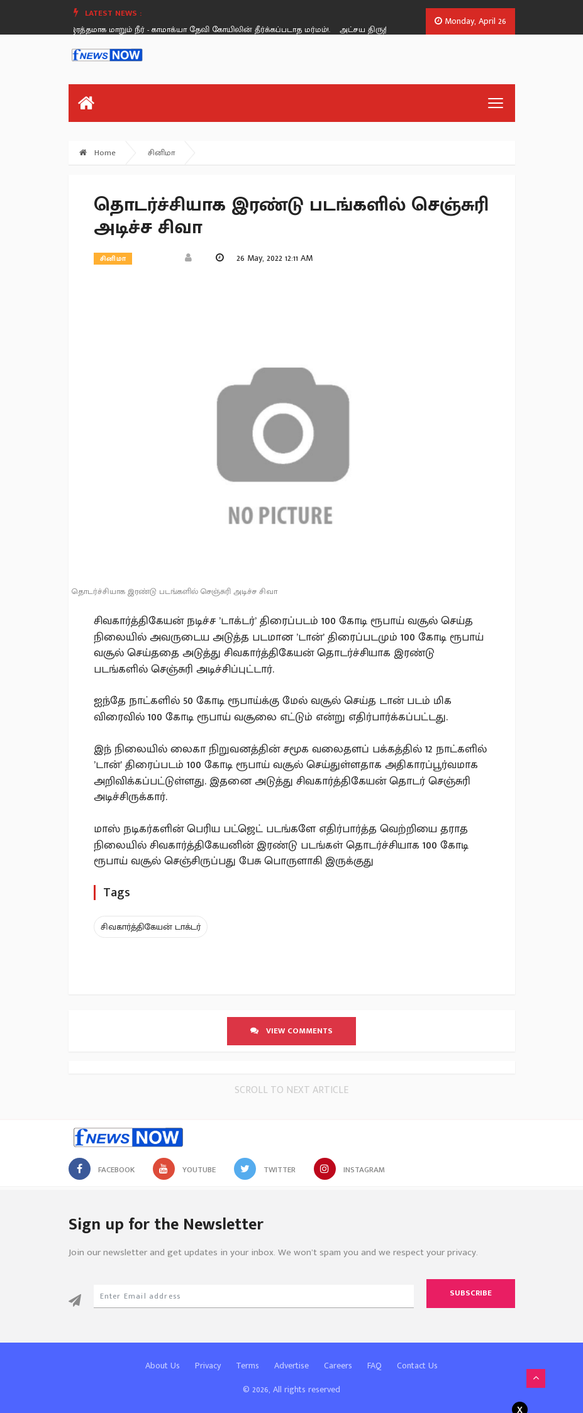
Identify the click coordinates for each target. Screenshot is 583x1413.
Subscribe (471, 1293)
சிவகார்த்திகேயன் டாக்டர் (151, 927)
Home (97, 153)
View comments (291, 1031)
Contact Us (417, 1365)
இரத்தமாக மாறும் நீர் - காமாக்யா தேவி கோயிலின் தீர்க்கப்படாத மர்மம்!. (204, 29)
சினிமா (161, 153)
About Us (162, 1365)
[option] (209, 29)
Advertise (291, 1365)
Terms (247, 1365)
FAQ (374, 1365)
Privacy (208, 1365)
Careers (338, 1365)
